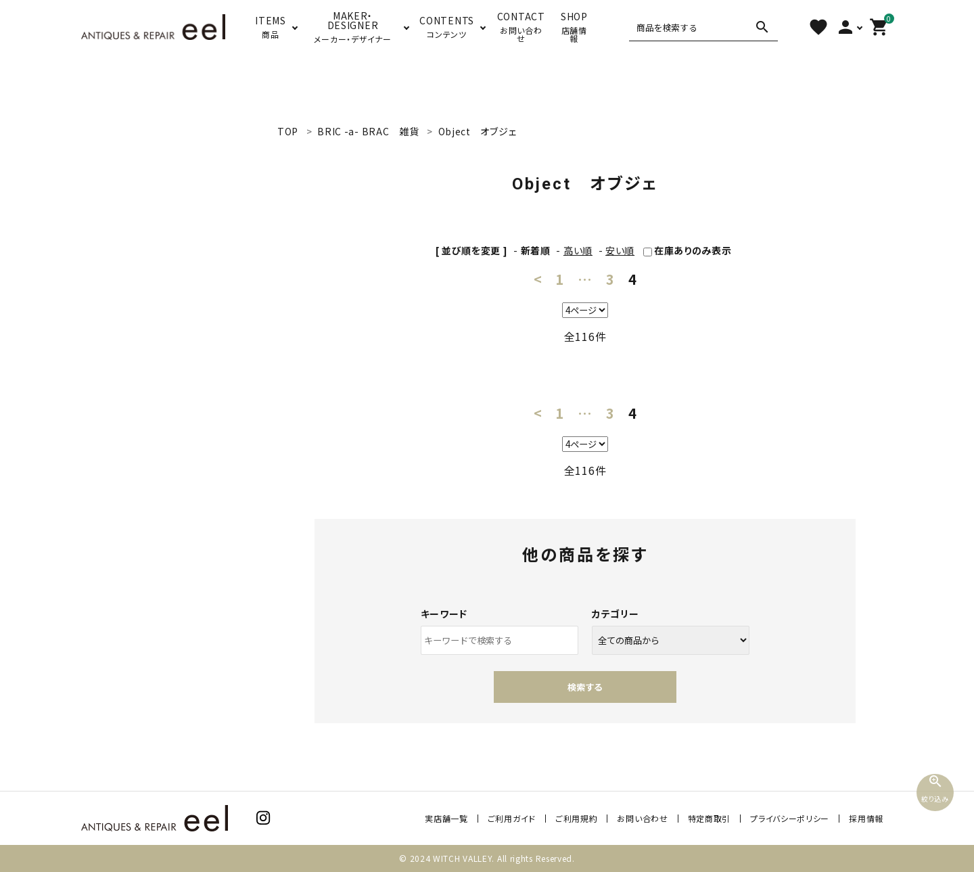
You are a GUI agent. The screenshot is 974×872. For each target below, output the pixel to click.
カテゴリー (615, 613)
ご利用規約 (576, 818)
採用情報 (866, 818)
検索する (585, 687)
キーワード (444, 613)
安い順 (619, 250)
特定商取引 (709, 818)
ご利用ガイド (512, 818)
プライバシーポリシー (789, 818)
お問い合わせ (642, 818)
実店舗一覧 (446, 818)
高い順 (578, 250)
